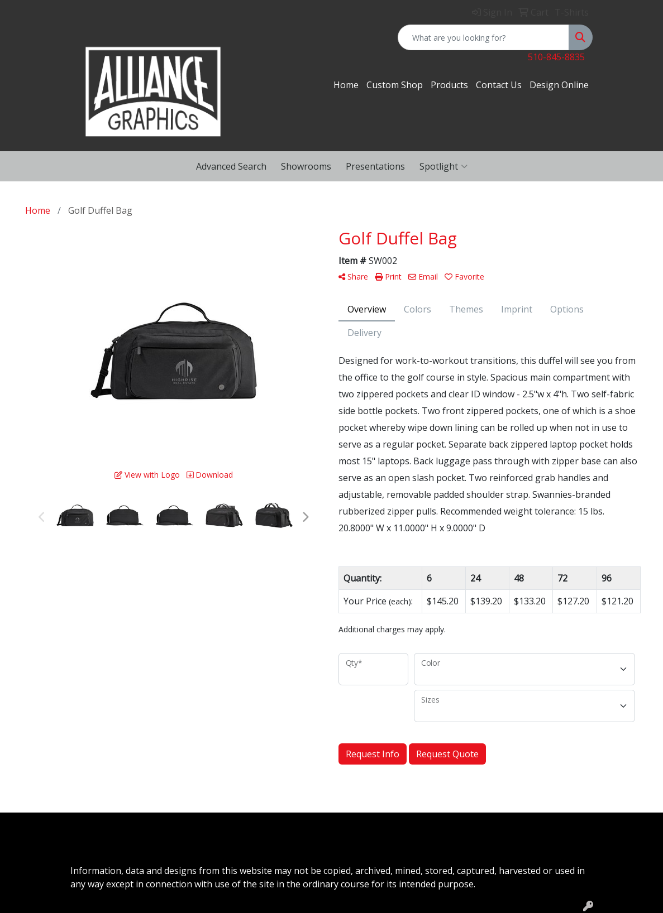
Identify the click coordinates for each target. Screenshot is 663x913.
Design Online (559, 85)
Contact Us (499, 85)
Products (449, 85)
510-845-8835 (556, 57)
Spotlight (443, 166)
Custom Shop (394, 85)
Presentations (375, 166)
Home (346, 85)
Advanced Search (231, 166)
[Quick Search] (483, 37)
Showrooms (306, 166)
